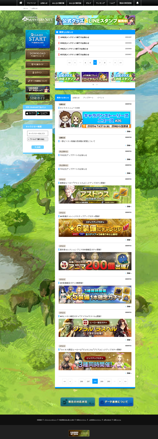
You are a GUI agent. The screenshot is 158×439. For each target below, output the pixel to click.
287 (88, 381)
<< (69, 62)
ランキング (100, 3)
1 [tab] (93, 84)
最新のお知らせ (63, 97)
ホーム (25, 8)
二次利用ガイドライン (95, 420)
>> (121, 62)
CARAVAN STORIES (79, 433)
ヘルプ (112, 3)
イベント (100, 97)
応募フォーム (117, 420)
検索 (38, 147)
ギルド (88, 3)
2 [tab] (97, 84)
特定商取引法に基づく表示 (66, 420)
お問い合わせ (107, 420)
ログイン (37, 72)
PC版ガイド (37, 64)
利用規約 (39, 420)
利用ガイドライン (81, 420)
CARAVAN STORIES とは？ (37, 89)
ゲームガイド (37, 97)
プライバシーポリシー (50, 420)
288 (95, 381)
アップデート (88, 97)
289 (101, 381)
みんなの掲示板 (58, 3)
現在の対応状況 (125, 3)
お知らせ (43, 3)
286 (81, 381)
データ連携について (37, 81)
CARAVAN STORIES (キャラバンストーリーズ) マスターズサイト (38, 19)
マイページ (31, 3)
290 (108, 381)
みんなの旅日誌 (75, 3)
